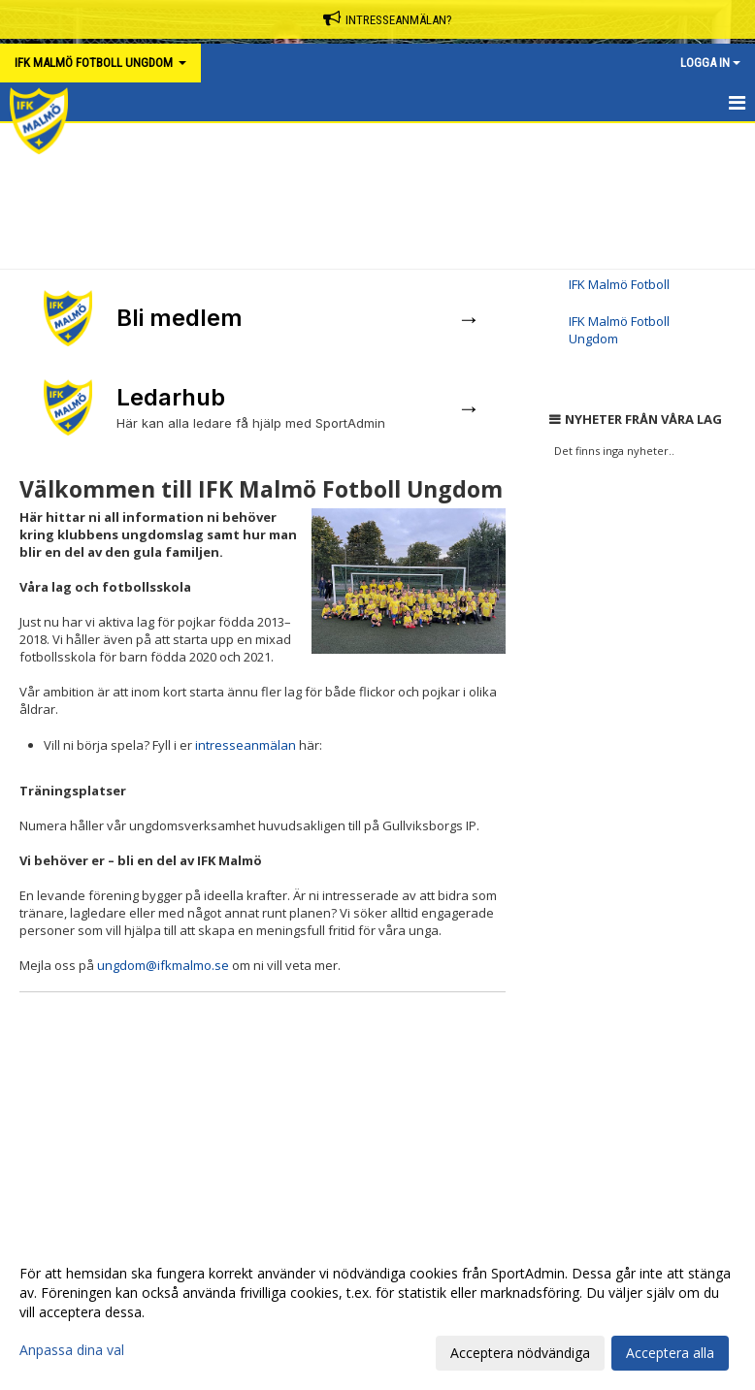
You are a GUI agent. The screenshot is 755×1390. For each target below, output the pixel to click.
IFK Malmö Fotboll (619, 284)
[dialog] (377, 1312)
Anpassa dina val (71, 1350)
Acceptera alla (670, 1352)
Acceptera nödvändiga (520, 1352)
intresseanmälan (245, 745)
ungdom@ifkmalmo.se (163, 965)
